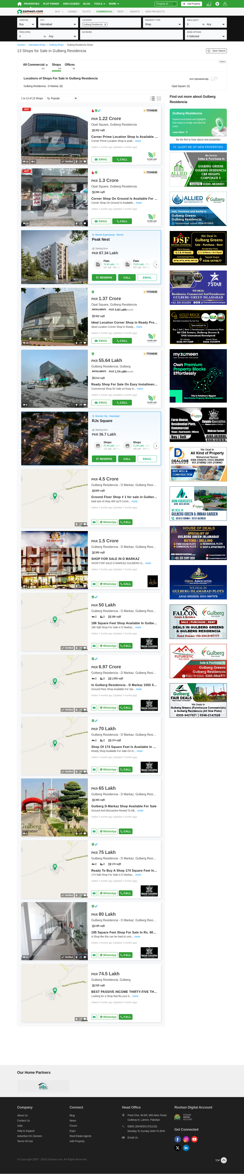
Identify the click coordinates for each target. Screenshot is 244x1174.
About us (22, 1115)
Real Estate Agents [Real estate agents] (80, 1136)
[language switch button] (209, 4)
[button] (26, 24)
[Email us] (148, 1138)
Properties (31, 3)
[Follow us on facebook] (178, 1143)
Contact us (23, 1120)
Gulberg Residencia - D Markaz (43, 86)
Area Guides (71, 3)
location (87, 20)
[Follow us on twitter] (178, 1151)
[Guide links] (198, 123)
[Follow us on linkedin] (187, 1151)
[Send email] (101, 160)
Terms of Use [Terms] (25, 1141)
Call (122, 159)
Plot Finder (51, 3)
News (73, 1120)
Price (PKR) (24, 32)
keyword (87, 32)
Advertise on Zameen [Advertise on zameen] (29, 1136)
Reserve (104, 277)
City (42, 20)
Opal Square (181, 86)
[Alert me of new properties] (198, 147)
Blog (86, 3)
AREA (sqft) (193, 20)
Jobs (19, 1125)
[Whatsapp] (108, 522)
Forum (73, 1125)
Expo (72, 1131)
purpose (23, 20)
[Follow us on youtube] (195, 1143)
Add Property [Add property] (77, 1141)
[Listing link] (91, 136)
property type (152, 20)
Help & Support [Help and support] (26, 1131)
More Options (194, 32)
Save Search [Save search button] (216, 51)
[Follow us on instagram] (187, 1143)
